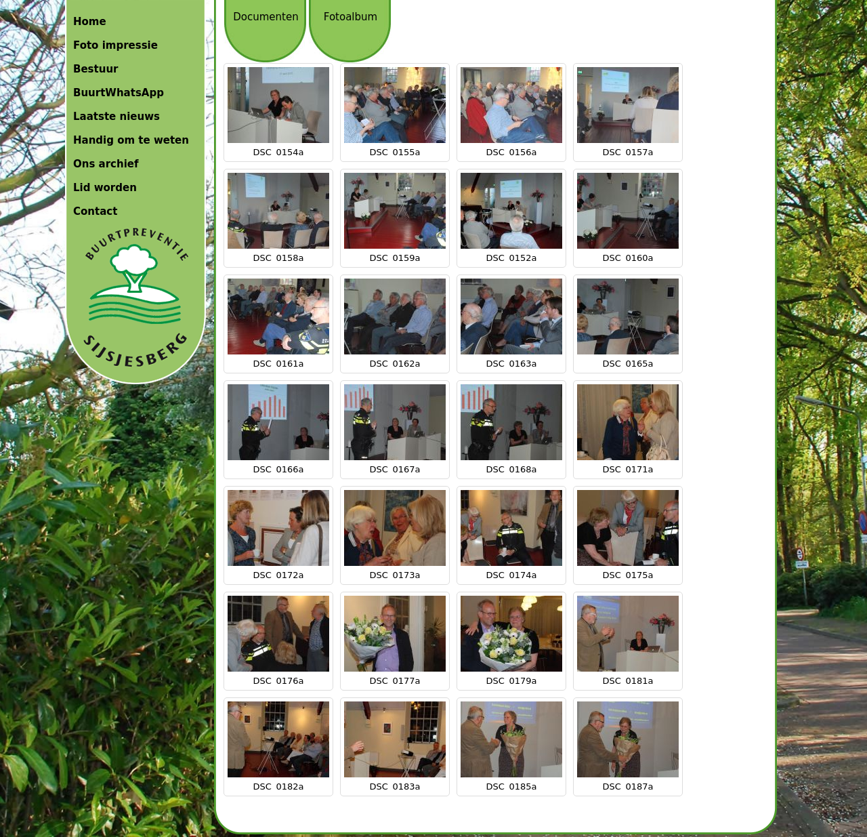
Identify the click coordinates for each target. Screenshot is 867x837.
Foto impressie (115, 45)
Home (89, 22)
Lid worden (105, 188)
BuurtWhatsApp (118, 93)
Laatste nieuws (116, 116)
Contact (95, 211)
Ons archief (106, 164)
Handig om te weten (131, 140)
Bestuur (95, 69)
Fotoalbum (350, 17)
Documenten (265, 17)
